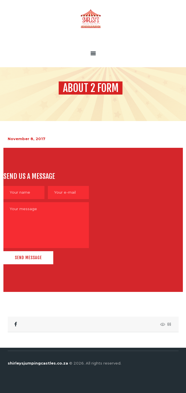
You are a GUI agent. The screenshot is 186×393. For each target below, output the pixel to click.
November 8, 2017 (26, 138)
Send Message (28, 257)
